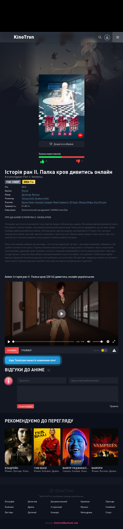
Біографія (9, 501)
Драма (31, 507)
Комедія (55, 512)
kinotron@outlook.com (66, 522)
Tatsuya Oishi (28, 198)
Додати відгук (25, 406)
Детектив (26, 194)
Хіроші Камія (28, 202)
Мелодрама (86, 512)
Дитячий (32, 512)
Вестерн (9, 512)
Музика (84, 507)
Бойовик (9, 507)
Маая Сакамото (61, 202)
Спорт (108, 512)
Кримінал (85, 501)
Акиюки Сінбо (42, 198)
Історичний (56, 507)
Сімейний (110, 507)
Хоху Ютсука (100, 202)
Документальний (59, 501)
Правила (114, 406)
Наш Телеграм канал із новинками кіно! (32, 360)
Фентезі (36, 194)
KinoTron (24, 37)
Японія (25, 190)
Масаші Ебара (86, 202)
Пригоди (110, 501)
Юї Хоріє (74, 202)
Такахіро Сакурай (43, 202)
